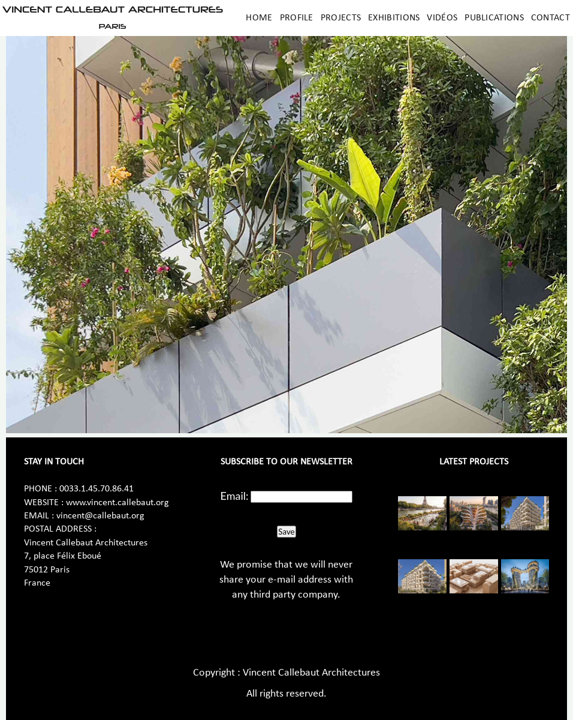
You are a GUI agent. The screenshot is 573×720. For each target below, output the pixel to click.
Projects (341, 18)
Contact (550, 18)
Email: (235, 495)
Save (286, 531)
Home (259, 18)
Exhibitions (394, 18)
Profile (296, 18)
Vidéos (442, 18)
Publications (494, 18)
